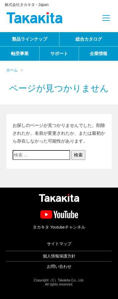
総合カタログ (89, 39)
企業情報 (98, 53)
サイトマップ (59, 244)
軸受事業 (20, 53)
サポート (59, 53)
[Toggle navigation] (96, 18)
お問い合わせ (59, 266)
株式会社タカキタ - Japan (26, 5)
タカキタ (34, 18)
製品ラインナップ (29, 39)
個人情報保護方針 (59, 256)
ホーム (12, 70)
